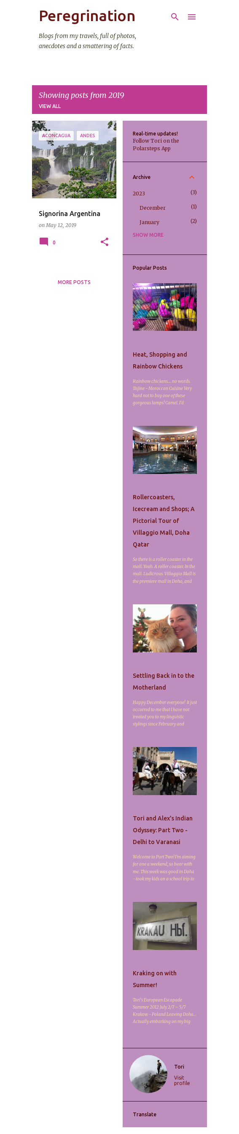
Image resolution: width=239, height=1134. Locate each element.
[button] (104, 242)
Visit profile (182, 1080)
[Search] (175, 17)
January (149, 222)
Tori (179, 1066)
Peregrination (87, 15)
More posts (74, 282)
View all (50, 106)
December (153, 208)
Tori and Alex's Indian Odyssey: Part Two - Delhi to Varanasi (163, 830)
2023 (139, 193)
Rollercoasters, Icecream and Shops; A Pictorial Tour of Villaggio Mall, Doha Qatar (164, 521)
